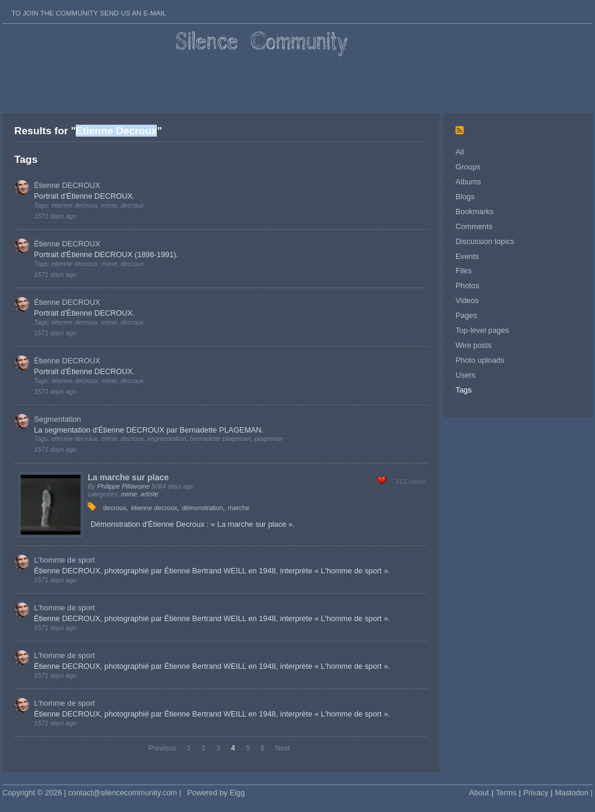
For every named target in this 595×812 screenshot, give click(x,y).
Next (282, 748)
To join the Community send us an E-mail (88, 13)
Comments (473, 226)
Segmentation (57, 419)
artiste (150, 494)
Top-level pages (482, 330)
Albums (468, 181)
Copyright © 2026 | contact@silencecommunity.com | (91, 792)
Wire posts (473, 345)
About (479, 792)
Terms (505, 792)
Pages (466, 315)
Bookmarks (474, 211)
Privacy (535, 792)
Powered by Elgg (216, 792)
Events (467, 256)
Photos (467, 285)
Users (465, 375)
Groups (468, 166)
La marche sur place (128, 477)
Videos (467, 300)
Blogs (465, 196)
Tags (463, 389)
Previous (162, 748)
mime (129, 494)
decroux (114, 507)
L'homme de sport (64, 559)
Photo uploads (479, 360)
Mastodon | (574, 792)
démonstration (202, 507)
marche (238, 507)
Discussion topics (485, 241)
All (459, 151)
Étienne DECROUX (67, 185)
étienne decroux (154, 507)
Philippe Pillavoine (123, 486)
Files (463, 270)
